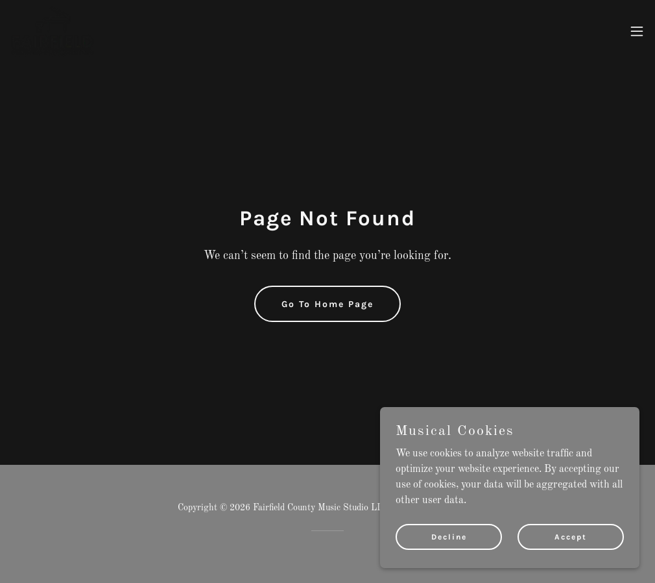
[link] (52, 31)
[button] (637, 31)
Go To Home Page (327, 304)
